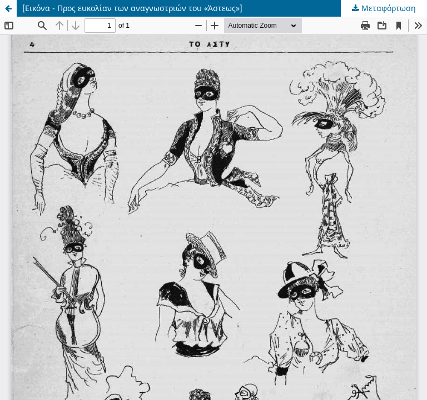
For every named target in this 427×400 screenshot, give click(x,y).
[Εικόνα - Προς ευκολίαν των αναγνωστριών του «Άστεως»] (132, 8)
